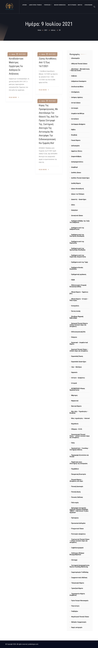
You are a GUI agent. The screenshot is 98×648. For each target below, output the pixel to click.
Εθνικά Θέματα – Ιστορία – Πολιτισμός (79, 299)
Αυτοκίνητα (75, 119)
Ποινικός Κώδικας (77, 497)
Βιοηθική (74, 135)
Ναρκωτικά (74, 401)
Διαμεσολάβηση (76, 156)
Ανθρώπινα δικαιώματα (78, 81)
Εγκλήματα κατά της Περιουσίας (77, 242)
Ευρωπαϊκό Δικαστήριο (78, 362)
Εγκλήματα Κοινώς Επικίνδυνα (76, 268)
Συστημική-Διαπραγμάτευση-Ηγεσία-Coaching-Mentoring (80, 566)
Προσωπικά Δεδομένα (78, 523)
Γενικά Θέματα (75, 140)
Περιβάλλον (75, 469)
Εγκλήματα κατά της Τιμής (79, 262)
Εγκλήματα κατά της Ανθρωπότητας (77, 228)
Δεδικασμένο (75, 146)
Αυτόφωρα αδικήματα (78, 124)
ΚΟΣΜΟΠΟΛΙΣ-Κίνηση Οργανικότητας (77, 389)
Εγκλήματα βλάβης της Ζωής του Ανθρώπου (80, 221)
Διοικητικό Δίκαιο (77, 215)
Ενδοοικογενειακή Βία (78, 332)
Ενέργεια (74, 337)
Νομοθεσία (74, 424)
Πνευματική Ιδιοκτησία (78, 474)
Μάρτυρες (74, 395)
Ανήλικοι (74, 76)
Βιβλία (73, 129)
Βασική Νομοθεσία (60, 5)
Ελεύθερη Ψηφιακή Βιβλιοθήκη (76, 317)
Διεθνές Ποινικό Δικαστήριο (80, 178)
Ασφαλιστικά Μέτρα (77, 113)
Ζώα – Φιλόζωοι (76, 367)
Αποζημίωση (75, 92)
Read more (13, 97)
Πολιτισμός (75, 502)
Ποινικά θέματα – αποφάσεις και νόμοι (76, 480)
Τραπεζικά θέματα (77, 588)
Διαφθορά (74, 167)
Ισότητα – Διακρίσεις (78, 378)
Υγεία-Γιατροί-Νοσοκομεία (79, 600)
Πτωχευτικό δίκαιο (77, 528)
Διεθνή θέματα (76, 183)
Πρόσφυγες (75, 518)
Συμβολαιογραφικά (77, 548)
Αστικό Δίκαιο (75, 103)
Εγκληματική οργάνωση (78, 274)
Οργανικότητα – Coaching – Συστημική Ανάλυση (79, 449)
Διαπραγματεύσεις (77, 162)
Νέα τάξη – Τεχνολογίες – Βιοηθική (79, 412)
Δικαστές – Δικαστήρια (78, 199)
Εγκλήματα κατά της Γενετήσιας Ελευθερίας (77, 235)
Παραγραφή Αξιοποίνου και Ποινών (79, 456)
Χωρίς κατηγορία (76, 627)
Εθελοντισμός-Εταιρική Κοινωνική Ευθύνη (78, 286)
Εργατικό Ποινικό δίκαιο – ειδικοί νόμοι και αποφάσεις (79, 350)
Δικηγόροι (74, 210)
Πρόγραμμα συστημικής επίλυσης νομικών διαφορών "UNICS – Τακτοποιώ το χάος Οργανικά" (79, 510)
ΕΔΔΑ (73, 280)
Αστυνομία (74, 108)
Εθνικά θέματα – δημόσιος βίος (79, 292)
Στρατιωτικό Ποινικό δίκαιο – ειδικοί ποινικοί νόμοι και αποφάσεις (79, 540)
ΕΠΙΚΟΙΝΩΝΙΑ (88, 5)
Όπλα (73, 443)
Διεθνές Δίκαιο (76, 172)
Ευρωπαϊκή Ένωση (77, 356)
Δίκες (73, 205)
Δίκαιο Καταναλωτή (77, 189)
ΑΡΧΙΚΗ (25, 5)
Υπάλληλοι (74, 611)
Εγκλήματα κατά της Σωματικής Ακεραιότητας (78, 256)
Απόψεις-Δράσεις (77, 97)
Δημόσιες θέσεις (76, 151)
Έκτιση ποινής (75, 311)
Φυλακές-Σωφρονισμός (78, 622)
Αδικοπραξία (75, 58)
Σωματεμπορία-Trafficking (79, 572)
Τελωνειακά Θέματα (77, 583)
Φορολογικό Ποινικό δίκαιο (80, 617)
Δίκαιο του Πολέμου (77, 194)
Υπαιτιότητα (75, 606)
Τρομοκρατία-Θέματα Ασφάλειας (77, 594)
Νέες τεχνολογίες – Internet (80, 418)
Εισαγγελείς (75, 306)
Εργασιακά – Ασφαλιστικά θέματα (79, 343)
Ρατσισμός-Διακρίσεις (78, 534)
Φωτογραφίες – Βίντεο (75, 5)
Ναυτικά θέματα (76, 406)
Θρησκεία (74, 372)
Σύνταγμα (74, 560)
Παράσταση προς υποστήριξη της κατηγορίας (78, 462)
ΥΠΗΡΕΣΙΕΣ (47, 5)
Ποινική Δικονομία (77, 486)
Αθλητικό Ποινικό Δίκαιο (79, 64)
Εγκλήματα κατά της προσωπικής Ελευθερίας (77, 249)
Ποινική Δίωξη (76, 492)
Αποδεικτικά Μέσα (77, 87)
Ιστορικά (74, 383)
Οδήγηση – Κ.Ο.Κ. (76, 429)
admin (13, 54)
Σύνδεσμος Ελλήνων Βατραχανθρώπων (77, 553)
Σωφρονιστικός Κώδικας (79, 577)
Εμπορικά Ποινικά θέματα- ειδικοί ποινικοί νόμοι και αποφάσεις (79, 324)
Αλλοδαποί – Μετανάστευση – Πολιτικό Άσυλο (79, 69)
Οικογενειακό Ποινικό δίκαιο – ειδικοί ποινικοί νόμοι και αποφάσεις (80, 436)
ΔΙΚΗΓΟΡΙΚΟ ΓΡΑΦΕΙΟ (35, 5)
